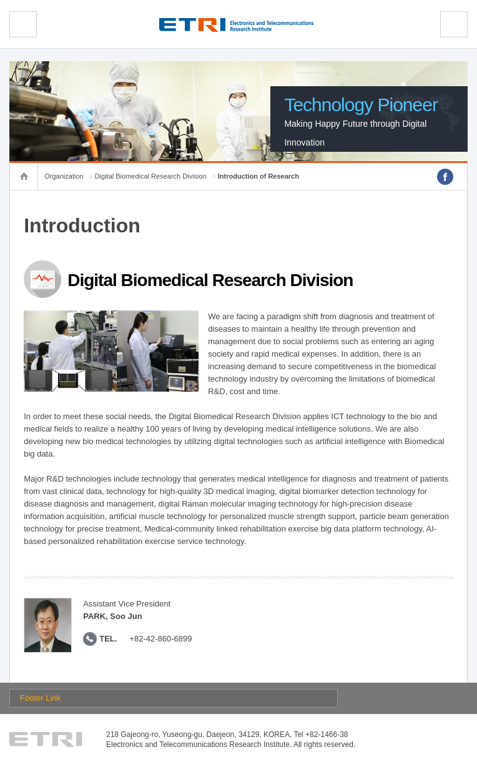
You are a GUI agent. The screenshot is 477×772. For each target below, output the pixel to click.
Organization (63, 176)
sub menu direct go (0, 0)
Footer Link (40, 698)
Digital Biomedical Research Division (151, 176)
